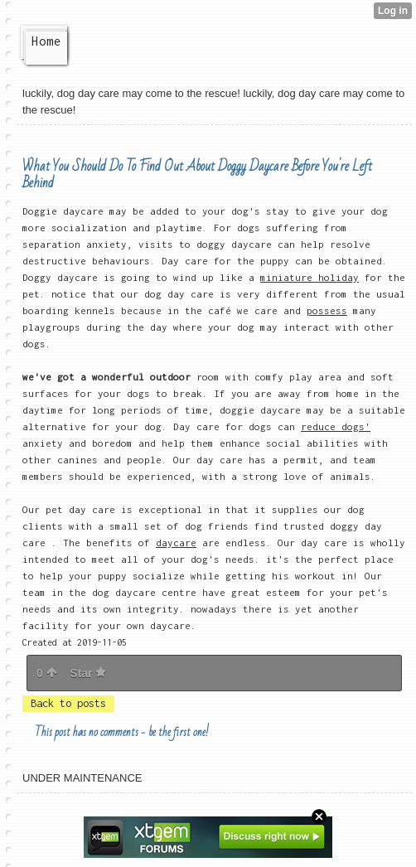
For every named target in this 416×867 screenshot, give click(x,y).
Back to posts (68, 703)
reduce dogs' (335, 426)
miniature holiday (309, 277)
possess (327, 310)
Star (88, 673)
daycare (176, 542)
